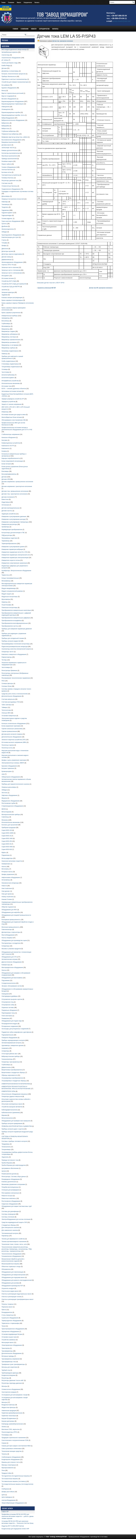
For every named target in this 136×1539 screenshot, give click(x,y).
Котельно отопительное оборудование (14, 723)
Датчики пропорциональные (10, 508)
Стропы (4, 240)
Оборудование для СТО (9, 957)
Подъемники (5, 980)
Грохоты (4, 223)
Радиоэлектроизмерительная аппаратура (15, 646)
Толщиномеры (6, 1149)
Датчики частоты (7, 511)
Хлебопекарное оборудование (11, 1457)
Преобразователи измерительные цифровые (16, 618)
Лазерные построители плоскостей (13, 199)
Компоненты (5, 448)
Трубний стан (6, 1370)
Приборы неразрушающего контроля (13, 1040)
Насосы (4, 866)
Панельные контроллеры (9, 607)
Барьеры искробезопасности (11, 458)
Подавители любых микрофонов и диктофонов (16, 1032)
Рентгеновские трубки (8, 803)
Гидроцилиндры (7, 215)
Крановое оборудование (9, 766)
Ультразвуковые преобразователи (12, 1078)
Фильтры (4, 1386)
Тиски (3, 1326)
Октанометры (6, 880)
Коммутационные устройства (11, 443)
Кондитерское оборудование (11, 1459)
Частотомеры (6, 667)
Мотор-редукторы (7, 858)
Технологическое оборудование (12, 1254)
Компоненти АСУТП (8, 446)
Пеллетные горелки (8, 745)
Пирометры (5, 1236)
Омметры (5, 353)
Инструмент (5, 275)
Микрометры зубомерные (10, 334)
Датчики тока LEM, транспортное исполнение (100, 288)
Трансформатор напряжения (11, 1359)
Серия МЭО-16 (6, 836)
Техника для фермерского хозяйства (13, 1239)
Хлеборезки (5, 1489)
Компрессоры (6, 965)
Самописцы (5, 817)
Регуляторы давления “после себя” (13, 1380)
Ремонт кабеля (6, 164)
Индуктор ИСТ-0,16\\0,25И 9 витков (13, 1526)
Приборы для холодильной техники (13, 638)
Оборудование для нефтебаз (11, 912)
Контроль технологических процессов (13, 74)
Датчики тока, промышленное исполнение (15, 491)
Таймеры (4, 707)
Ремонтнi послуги (7, 1196)
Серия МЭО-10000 (7, 833)
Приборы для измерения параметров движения (17, 629)
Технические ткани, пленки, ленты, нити (14, 1244)
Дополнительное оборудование (11, 696)
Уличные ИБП (6, 713)
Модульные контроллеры (10, 596)
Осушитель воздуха (8, 1288)
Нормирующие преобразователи (12, 529)
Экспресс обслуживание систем (12, 986)
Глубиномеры (6, 323)
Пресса (4, 1309)
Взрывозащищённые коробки (11, 112)
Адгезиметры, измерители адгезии (12, 1045)
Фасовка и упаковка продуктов (11, 948)
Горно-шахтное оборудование (11, 221)
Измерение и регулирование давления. (14, 516)
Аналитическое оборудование (11, 58)
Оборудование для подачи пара (12, 1021)
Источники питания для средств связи (14, 414)
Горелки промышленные (9, 731)
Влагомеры (5, 471)
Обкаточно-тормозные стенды (11, 1266)
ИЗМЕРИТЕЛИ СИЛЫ (8, 1091)
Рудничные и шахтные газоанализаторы (14, 79)
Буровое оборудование (9, 88)
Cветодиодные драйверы (10, 996)
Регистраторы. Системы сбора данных (14, 1176)
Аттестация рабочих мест (10, 1054)
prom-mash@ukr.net (121, 21)
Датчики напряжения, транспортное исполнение (17, 486)
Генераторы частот (8, 651)
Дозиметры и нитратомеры (10, 71)
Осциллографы (6, 605)
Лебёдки (4, 790)
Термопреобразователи (9, 543)
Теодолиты (5, 207)
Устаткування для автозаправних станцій (14, 1395)
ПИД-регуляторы (7, 535)
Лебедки (4, 232)
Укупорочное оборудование (10, 1331)
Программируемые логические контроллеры (16, 644)
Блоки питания (6, 464)
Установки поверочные (9, 715)
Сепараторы (5, 946)
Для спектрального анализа (10, 1227)
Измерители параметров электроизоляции (15, 557)
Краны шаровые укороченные (11, 312)
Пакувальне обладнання (9, 1010)
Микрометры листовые (9, 337)
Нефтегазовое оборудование (11, 877)
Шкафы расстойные (8, 1491)
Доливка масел (6, 145)
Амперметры (6, 318)
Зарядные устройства (8, 401)
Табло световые (7, 705)
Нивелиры (5, 202)
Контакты (37, 2)
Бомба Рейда (6, 65)
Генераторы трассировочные (11, 1062)
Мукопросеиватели (7, 1468)
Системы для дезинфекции (10, 1211)
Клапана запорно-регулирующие (12, 297)
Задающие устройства (9, 514)
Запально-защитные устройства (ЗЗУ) (14, 739)
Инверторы (5, 412)
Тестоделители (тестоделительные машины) (16, 1476)
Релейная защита (7, 161)
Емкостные (5, 499)
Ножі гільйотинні (7, 888)
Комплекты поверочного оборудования (14, 654)
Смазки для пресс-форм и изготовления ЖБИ (16, 1446)
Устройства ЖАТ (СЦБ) (9, 281)
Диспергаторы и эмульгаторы (11, 932)
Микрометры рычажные (9, 342)
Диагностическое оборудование (12, 962)
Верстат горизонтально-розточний (12, 93)
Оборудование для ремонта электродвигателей (17, 1280)
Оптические (5, 505)
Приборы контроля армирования (12, 1123)
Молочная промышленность (10, 927)
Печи (3, 1470)
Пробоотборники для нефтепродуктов (14, 1165)
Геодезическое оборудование (11, 189)
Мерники (4, 1115)
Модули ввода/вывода (9, 588)
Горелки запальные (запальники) (12, 728)
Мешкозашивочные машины (10, 1264)
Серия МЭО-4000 (7, 847)
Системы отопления (8, 1217)
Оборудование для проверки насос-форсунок (16, 1121)
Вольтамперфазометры (9, 474)
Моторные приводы (8, 1356)
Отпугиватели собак (8, 1005)
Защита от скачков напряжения (11, 404)
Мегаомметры (6, 326)
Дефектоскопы (6, 1067)
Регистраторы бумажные (9, 670)
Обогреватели (6, 1269)
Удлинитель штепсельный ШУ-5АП (47, 288)
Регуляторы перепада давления (12, 1383)
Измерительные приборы (10, 315)
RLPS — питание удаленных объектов (14, 388)
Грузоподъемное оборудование (11, 235)
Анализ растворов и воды (10, 63)
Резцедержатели (7, 1312)
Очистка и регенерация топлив (11, 1296)
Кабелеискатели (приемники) (11, 1112)
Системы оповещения (9, 1214)
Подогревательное (7, 1035)
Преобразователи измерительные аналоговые (16, 610)
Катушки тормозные (8, 768)
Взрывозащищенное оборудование (13, 101)
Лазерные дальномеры (9, 787)
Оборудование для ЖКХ (9, 909)
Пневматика (5, 1018)
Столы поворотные (8, 1315)
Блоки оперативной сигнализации (12, 461)
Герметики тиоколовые (9, 1416)
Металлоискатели (7, 1118)
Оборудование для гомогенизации (12, 1272)
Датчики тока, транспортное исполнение (14, 494)
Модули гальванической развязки (12, 591)
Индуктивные (6, 502)
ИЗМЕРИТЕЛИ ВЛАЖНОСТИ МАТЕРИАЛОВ (16, 1084)
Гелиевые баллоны (8, 178)
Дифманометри (6, 259)
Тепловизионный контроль (10, 1233)
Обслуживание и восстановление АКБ (14, 420)
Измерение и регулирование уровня (13, 546)
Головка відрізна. (7, 218)
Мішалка (4, 798)
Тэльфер (4, 243)
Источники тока (6, 386)
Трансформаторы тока (9, 1361)
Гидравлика (5, 210)
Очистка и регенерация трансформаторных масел (17, 1299)
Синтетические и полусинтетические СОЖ (15, 1440)
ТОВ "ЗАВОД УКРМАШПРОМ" (62, 14)
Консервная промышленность (11, 919)
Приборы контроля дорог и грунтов (13, 1129)
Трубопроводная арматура (10, 1373)
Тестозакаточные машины (10, 1478)
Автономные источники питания (12, 391)
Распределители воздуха (9, 1023)
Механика (5, 820)
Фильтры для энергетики (9, 1367)
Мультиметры (6, 599)
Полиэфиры (5, 1435)
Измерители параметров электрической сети (16, 555)
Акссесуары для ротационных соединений (15, 1029)
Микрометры (6, 329)
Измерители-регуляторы (9, 524)
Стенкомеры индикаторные (10, 364)
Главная (3, 2)
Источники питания (8, 278)
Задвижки (5, 295)
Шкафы (4, 245)
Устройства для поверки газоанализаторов (15, 82)
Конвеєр (4, 451)
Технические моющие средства (11, 1451)
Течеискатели (6, 1147)
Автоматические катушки (9, 959)
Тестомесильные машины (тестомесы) (14, 1481)
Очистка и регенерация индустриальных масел (16, 1294)
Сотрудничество (28, 2)
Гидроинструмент (7, 213)
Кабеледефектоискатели (9, 1110)
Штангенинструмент (8, 377)
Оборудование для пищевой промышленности (16, 915)
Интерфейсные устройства (10, 380)
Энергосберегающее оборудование (13, 1503)
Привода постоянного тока (10, 1160)
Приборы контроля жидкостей (11, 641)
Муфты (4, 852)
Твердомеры (6, 1144)
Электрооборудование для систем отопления (16, 1219)
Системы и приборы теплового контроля (14, 1141)
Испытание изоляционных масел (12, 1104)
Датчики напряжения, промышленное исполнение (17, 481)
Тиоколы (4, 1454)
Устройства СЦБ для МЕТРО (11, 286)
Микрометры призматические (11, 339)
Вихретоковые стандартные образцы (13, 1072)
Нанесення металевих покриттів (12, 861)
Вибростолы (5, 128)
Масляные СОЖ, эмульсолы (10, 1429)
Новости (19, 2)
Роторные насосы (7, 871)
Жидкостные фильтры (9, 1407)
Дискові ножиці (6, 257)
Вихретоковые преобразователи (12, 1070)
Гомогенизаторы (7, 929)
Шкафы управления (8, 874)
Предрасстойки (6, 1473)
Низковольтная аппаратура (10, 883)
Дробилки (5, 226)
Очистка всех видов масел (10, 1291)
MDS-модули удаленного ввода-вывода (14, 49)
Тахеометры (5, 204)
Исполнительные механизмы (11, 383)
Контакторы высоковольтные (11, 153)
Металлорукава (6, 812)
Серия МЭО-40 (6, 844)
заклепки (4, 289)
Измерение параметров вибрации (12, 549)
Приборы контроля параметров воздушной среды (17, 1132)
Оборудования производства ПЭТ (12, 1285)
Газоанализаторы (7, 1059)
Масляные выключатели (9, 156)
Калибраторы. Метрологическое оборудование (16, 570)
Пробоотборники (7, 1163)
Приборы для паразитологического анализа (15, 784)
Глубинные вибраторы (9, 131)
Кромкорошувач (7, 771)
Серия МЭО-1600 (7, 838)
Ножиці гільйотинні (7, 896)
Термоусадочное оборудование (11, 1320)
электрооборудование (9, 1500)
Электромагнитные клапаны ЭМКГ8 (13, 763)
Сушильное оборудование (10, 1318)
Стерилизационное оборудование (12, 806)
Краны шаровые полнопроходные (12, 300)
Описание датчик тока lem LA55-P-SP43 (50, 283)
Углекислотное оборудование (11, 1389)
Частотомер (5, 372)
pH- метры (5, 60)
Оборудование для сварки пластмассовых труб (17, 1206)
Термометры (6, 541)
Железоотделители (8, 229)
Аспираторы (5, 1051)
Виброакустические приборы (11, 1056)
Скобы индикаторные (8, 361)
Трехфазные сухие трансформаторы (13, 1364)
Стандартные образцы (9, 1225)
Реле (3, 681)
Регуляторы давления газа (10, 180)
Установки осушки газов (9, 1337)
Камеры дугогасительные (10, 150)
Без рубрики (5, 85)
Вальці (4, 90)
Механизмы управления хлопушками (13, 1184)
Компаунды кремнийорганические (12, 1424)
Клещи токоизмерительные (10, 578)
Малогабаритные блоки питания (12, 417)
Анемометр (5, 1048)
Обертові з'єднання (8, 907)
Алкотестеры (6, 55)
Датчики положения (8, 497)
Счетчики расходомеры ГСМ (10, 702)
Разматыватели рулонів (9, 1174)
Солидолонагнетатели (9, 983)
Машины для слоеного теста (11, 1462)
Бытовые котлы (6, 172)
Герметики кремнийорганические (12, 1413)
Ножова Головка (7, 899)
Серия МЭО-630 (7, 849)
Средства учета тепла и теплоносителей (14, 694)
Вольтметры (5, 321)
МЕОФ (4, 809)
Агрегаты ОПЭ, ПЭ (7, 265)
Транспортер (6, 1348)
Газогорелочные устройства (10, 175)
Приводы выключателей (9, 158)
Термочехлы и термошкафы (10, 1323)
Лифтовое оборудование (9, 795)
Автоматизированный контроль (11, 1043)
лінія (3, 774)
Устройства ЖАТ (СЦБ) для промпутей (14, 284)
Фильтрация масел (7, 1342)
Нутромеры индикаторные (10, 351)
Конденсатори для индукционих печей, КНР (15, 1529)
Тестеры (4, 660)
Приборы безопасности (9, 76)
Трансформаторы (7, 1351)
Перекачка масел (7, 1307)
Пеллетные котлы (7, 748)
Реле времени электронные (10, 1193)
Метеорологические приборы (11, 814)
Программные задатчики (9, 538)
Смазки (4, 1443)
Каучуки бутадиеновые (9, 1418)
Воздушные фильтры (8, 1405)
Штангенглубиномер (8, 375)
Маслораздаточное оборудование (12, 967)
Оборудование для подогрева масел (13, 1277)
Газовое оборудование (9, 167)
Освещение (5, 994)
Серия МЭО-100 (7, 830)
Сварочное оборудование (10, 1204)
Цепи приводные (7, 1497)
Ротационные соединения (10, 1026)
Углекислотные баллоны (9, 186)
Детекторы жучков (7, 251)
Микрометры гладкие (8, 331)
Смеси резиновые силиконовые (12, 1448)
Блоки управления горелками (11, 726)
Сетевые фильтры (7, 683)
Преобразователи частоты (10, 626)
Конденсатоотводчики (8, 1375)
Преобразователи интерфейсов (12, 620)
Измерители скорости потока (11, 560)
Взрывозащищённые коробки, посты (13, 115)
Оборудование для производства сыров (14, 940)
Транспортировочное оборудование (13, 1329)
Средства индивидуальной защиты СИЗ (14, 1222)
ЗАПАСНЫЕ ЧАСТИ (8, 147)
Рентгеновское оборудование (11, 1201)
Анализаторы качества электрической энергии (16, 649)
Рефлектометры (7, 657)
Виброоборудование (8, 118)
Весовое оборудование (9, 99)
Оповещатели (6, 109)
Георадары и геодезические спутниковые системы (17, 191)
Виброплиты (5, 123)
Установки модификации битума (12, 1334)
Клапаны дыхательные (9, 1181)
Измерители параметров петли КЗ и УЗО (14, 552)
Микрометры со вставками (10, 345)
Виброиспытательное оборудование (13, 120)
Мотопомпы (5, 869)
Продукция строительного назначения (14, 1437)
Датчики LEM (6, 479)
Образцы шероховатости (9, 1075)
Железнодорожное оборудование (12, 262)
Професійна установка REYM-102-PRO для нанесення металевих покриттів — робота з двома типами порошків (17, 1516)
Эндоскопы (5, 1157)
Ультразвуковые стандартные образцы (14, 1081)
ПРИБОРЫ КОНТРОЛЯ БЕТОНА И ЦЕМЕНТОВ (17, 1126)
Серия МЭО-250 (7, 841)
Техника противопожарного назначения (14, 1241)
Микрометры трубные (8, 348)
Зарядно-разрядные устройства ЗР (13, 399)
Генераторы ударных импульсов (12, 1096)
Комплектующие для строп (10, 237)
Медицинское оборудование (10, 801)
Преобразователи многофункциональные (15, 623)
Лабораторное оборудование (11, 777)
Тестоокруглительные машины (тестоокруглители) (17, 1484)
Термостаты (5, 575)
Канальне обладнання (9, 437)
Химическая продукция (9, 1410)
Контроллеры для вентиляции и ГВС (13, 532)
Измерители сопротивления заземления (14, 563)
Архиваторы (5, 527)
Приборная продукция (9, 827)
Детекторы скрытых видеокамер (12, 254)
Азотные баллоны (7, 169)
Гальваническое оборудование (11, 1256)
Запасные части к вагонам (10, 267)
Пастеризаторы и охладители (11, 943)
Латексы (4, 1426)
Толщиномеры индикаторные (11, 366)
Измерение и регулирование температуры (15, 522)
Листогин (4, 792)
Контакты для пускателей (10, 825)
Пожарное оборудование (9, 1037)
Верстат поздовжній (8, 96)
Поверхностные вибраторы (10, 134)
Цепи (3, 1495)
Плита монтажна (7, 1016)
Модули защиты (7, 594)
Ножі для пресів (7, 894)
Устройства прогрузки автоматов (12, 1107)
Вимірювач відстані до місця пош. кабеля (15, 137)
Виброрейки (5, 126)
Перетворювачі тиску (8, 1013)
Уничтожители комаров (9, 1392)
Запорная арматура (8, 292)
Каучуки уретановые (8, 1421)
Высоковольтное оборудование (11, 140)
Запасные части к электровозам (12, 273)
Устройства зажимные (9, 1340)
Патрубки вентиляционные (10, 1187)
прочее (4, 1171)
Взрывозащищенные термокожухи (12, 104)
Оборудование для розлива (10, 1283)
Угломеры (5, 369)
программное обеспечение (10, 1168)
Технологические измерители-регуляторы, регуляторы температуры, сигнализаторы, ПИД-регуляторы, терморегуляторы (17, 1249)
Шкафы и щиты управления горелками (14, 760)
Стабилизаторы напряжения (10, 434)
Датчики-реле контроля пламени (12, 734)
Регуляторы (5, 1378)
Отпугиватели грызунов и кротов (12, 999)
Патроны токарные (7, 1304)
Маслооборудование (8, 935)
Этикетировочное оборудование (12, 1345)
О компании (11, 2)
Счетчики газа (6, 183)
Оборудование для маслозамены (12, 978)
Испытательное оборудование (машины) (14, 1094)
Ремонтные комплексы (9, 1198)
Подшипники (6, 855)
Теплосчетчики (6, 710)
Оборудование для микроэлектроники (14, 1275)
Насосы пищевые (7, 938)
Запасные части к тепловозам (11, 270)
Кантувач (4, 440)
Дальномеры (6, 196)
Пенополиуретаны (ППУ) (9, 1432)
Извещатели (5, 106)
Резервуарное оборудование (11, 1179)
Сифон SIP (5, 1511)
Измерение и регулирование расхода (13, 519)
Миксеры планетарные (9, 1465)
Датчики (4, 68)
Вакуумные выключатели (9, 142)
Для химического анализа (10, 1230)
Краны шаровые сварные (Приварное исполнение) (18, 303)
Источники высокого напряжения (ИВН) (14, 742)
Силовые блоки (6, 686)
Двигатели (5, 248)
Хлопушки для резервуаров (10, 1190)
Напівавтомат (6, 864)
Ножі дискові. (6, 891)
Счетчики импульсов (8, 699)
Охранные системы (8, 1007)
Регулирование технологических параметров (16, 678)
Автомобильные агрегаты (10, 52)
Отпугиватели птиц (7, 1002)
